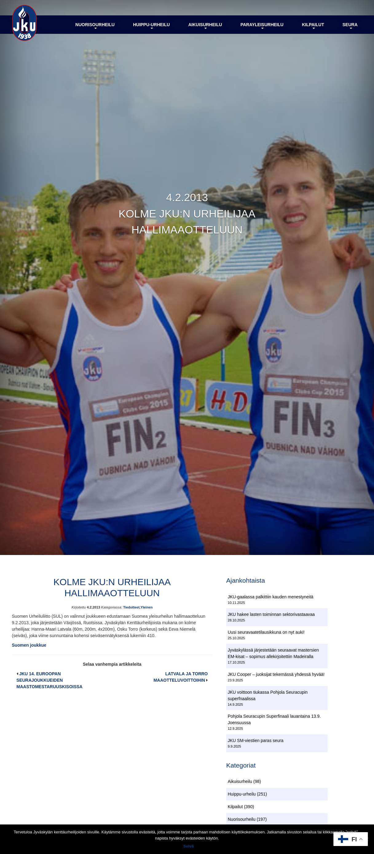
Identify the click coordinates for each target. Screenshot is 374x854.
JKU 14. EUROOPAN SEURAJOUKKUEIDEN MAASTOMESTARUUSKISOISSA (50, 680)
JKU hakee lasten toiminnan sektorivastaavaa (271, 614)
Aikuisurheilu (205, 25)
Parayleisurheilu (261, 25)
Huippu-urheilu (151, 25)
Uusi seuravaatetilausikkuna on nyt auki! (266, 632)
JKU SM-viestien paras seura (255, 740)
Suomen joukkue (29, 645)
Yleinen (146, 607)
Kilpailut (313, 25)
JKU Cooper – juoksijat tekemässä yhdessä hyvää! (276, 674)
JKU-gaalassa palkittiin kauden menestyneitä (270, 596)
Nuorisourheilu (95, 25)
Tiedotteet (131, 607)
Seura (349, 25)
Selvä (188, 846)
